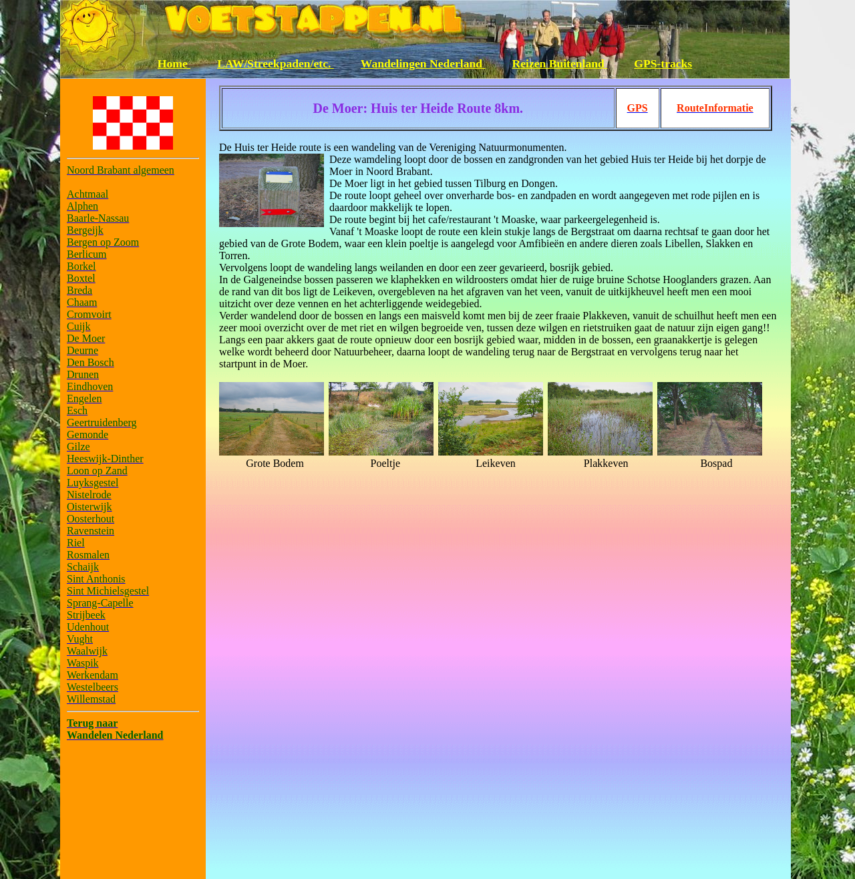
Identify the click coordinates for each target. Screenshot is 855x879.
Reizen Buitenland (560, 63)
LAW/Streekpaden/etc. (275, 63)
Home (174, 63)
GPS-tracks (663, 63)
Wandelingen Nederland (423, 63)
